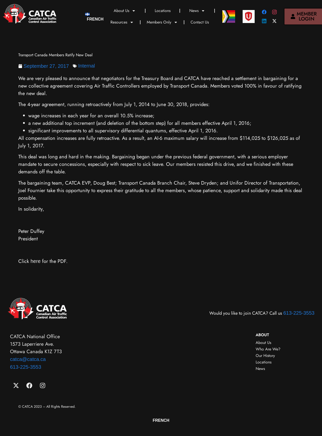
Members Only (162, 22)
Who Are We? (268, 349)
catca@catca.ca (28, 359)
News (197, 10)
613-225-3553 (298, 313)
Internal (86, 66)
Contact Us (200, 22)
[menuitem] (94, 16)
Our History (265, 355)
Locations (163, 11)
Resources (122, 22)
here (36, 261)
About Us (125, 10)
